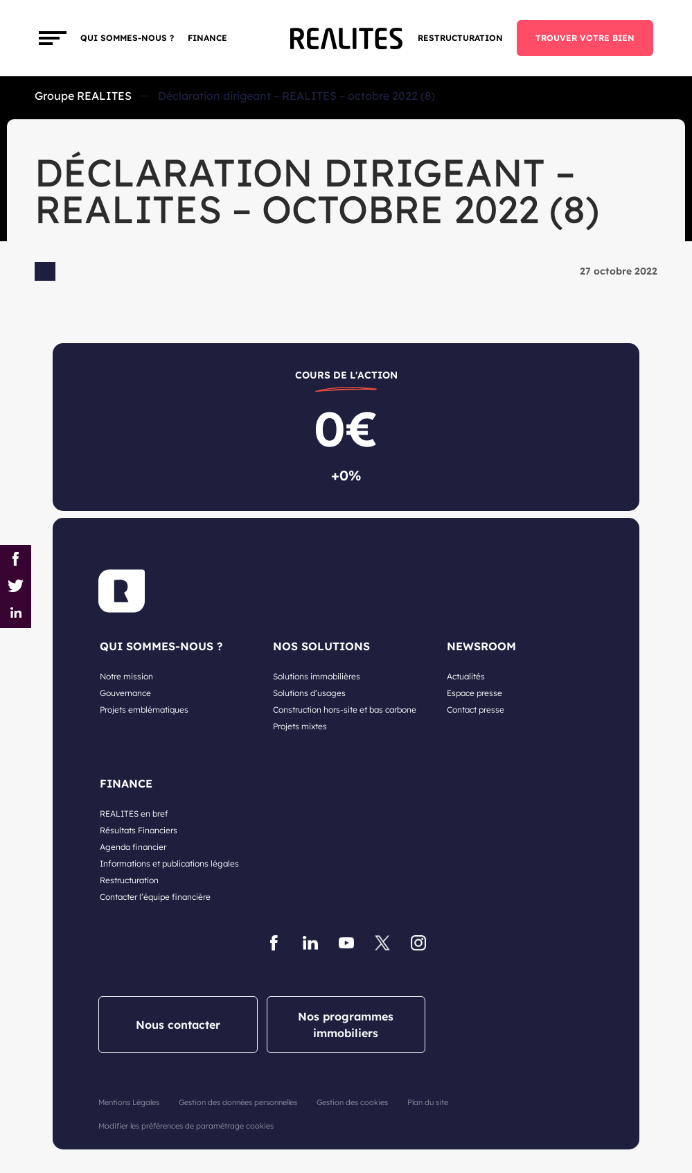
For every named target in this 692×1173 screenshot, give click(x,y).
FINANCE (207, 38)
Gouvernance (125, 693)
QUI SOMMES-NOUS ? (161, 646)
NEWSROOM (481, 646)
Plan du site (427, 1102)
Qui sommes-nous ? (127, 38)
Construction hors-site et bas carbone (344, 709)
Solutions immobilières (316, 676)
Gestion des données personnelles (238, 1102)
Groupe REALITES (83, 96)
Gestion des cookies (352, 1102)
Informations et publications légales (169, 863)
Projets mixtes (300, 726)
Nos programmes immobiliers (345, 1024)
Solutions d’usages (309, 693)
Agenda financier (133, 847)
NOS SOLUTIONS (321, 646)
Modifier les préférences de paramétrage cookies (186, 1126)
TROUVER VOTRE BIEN (585, 38)
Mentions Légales (128, 1102)
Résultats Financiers (138, 830)
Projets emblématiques (144, 709)
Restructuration (460, 38)
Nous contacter (178, 1025)
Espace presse (474, 693)
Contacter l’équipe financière (155, 897)
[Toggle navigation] (52, 38)
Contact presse (475, 709)
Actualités (466, 676)
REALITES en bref (134, 813)
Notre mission (126, 676)
